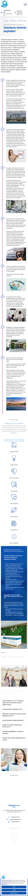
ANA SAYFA (6, 20)
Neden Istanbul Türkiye (22, 20)
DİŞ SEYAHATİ (13, 20)
